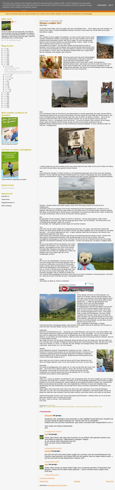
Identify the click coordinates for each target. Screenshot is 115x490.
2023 (5, 54)
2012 (5, 100)
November (8, 74)
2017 (5, 64)
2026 (5, 48)
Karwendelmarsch (70, 406)
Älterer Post (110, 481)
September (8, 78)
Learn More (101, 5)
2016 (5, 93)
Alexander (48, 415)
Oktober (7, 76)
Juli (6, 81)
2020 (5, 59)
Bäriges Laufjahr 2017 (10, 69)
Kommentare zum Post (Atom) (57, 485)
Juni (6, 83)
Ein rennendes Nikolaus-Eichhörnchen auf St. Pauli (17, 73)
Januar (7, 91)
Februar (7, 89)
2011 (5, 101)
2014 (5, 96)
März (6, 87)
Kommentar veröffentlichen (47, 478)
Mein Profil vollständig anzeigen (11, 40)
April (6, 86)
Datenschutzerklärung (7, 188)
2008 (5, 107)
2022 (5, 55)
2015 (5, 94)
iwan (46, 434)
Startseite (77, 481)
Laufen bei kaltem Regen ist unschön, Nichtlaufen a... (18, 71)
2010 (5, 103)
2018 (5, 63)
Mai (6, 84)
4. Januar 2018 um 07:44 (52, 474)
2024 (5, 52)
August (7, 79)
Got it (110, 5)
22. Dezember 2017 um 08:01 (53, 448)
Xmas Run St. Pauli (97, 406)
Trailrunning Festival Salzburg (83, 406)
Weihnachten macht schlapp (11, 68)
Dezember (8, 66)
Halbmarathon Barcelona (58, 406)
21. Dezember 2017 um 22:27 (53, 431)
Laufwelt (48, 451)
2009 (5, 105)
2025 (5, 50)
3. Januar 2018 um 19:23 (52, 461)
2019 (5, 61)
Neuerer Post (44, 481)
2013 (5, 98)
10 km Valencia (48, 406)
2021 (5, 57)
